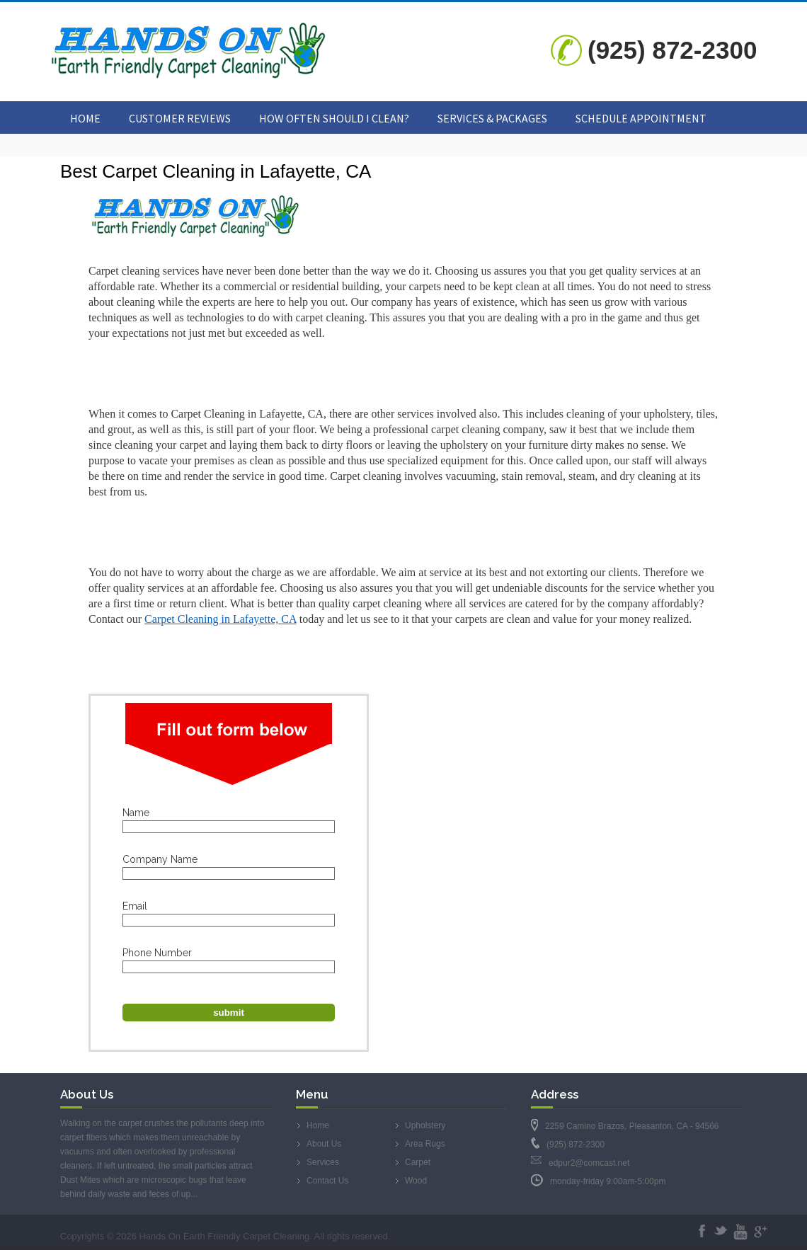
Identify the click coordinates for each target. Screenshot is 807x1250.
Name (135, 812)
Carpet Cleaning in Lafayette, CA (220, 619)
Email (134, 906)
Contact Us (327, 1181)
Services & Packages (492, 118)
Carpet (417, 1162)
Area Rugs (425, 1144)
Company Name (160, 859)
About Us (324, 1144)
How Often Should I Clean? (334, 118)
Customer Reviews (180, 118)
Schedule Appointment (641, 118)
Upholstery (425, 1125)
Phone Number (157, 952)
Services (323, 1162)
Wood (416, 1181)
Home (85, 118)
